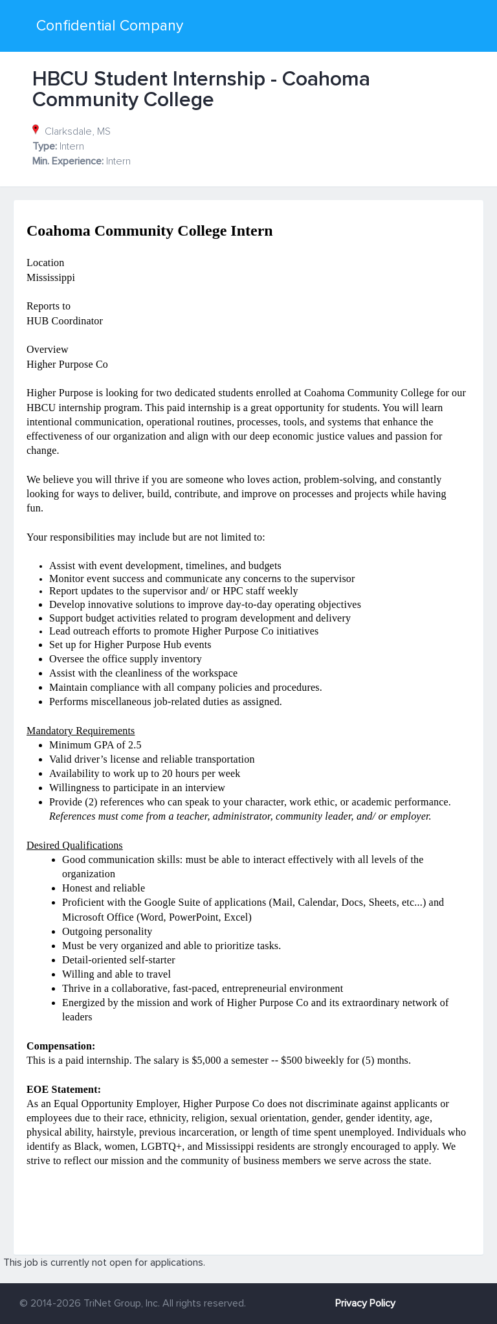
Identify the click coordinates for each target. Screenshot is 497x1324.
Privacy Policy (365, 1303)
